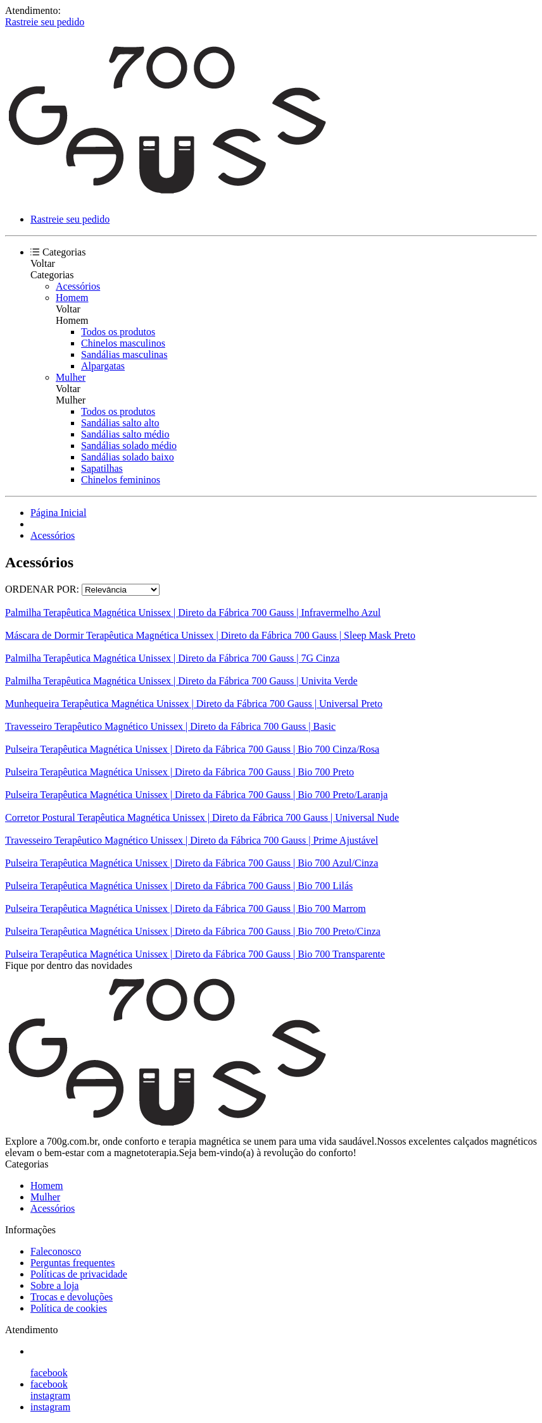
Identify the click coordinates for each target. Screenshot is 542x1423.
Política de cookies (68, 1308)
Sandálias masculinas (124, 354)
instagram (50, 1395)
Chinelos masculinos (123, 343)
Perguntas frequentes (72, 1262)
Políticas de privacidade (78, 1274)
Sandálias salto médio (125, 434)
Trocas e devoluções (71, 1296)
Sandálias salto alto (120, 422)
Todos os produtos (118, 331)
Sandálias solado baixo (127, 457)
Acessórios (78, 286)
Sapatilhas (102, 468)
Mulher (70, 377)
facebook (49, 1372)
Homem (72, 297)
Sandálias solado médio (129, 445)
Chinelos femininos (120, 479)
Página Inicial (58, 512)
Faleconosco (55, 1251)
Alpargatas (103, 365)
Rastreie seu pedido (44, 21)
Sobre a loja (54, 1285)
